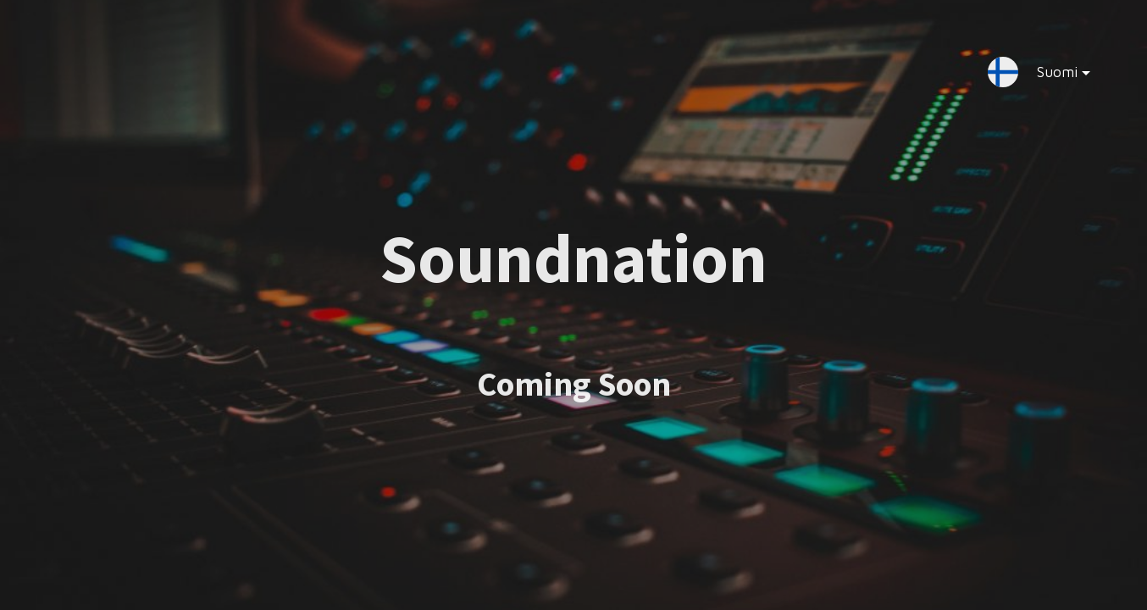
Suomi (1050, 75)
